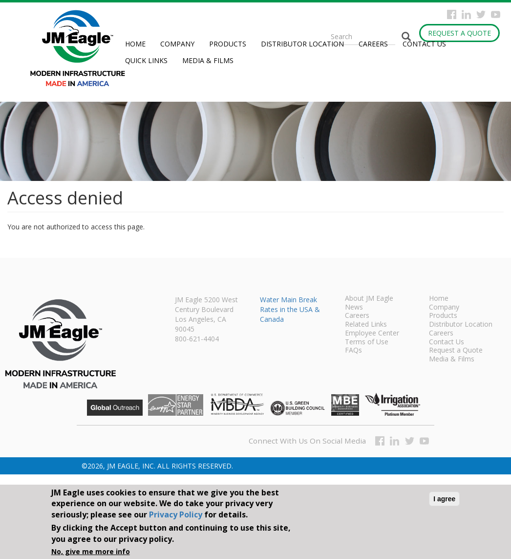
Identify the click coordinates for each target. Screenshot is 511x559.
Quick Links (146, 60)
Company (177, 43)
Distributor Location (302, 43)
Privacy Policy (175, 514)
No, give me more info (90, 551)
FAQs (353, 351)
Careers (373, 43)
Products (227, 43)
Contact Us (424, 43)
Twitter (481, 14)
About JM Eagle (369, 299)
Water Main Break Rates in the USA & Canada (290, 309)
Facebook (451, 14)
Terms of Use (366, 342)
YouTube (495, 14)
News (354, 308)
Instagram (466, 14)
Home (135, 43)
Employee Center (372, 333)
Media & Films (208, 60)
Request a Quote (459, 33)
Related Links (366, 325)
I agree (444, 499)
